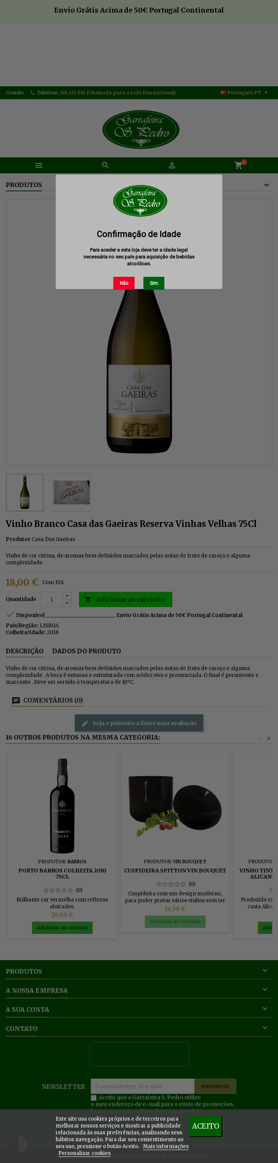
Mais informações (166, 1146)
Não (124, 283)
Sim (154, 283)
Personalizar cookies (84, 1153)
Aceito (205, 1126)
